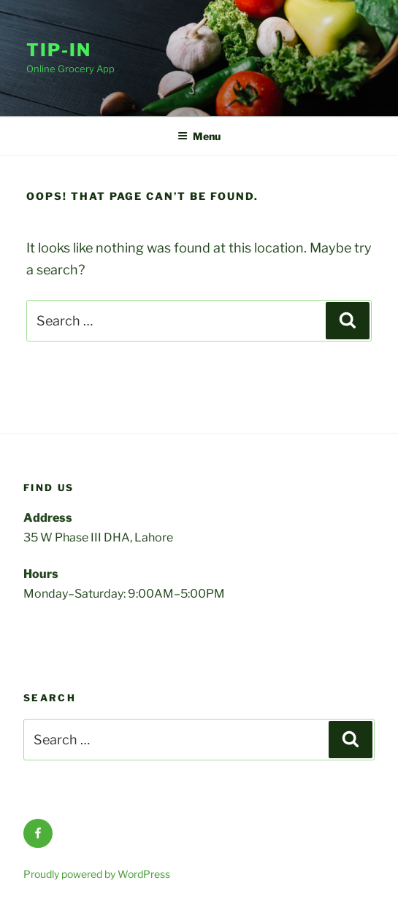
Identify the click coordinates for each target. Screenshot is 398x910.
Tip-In (58, 50)
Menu (199, 136)
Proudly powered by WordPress (96, 874)
